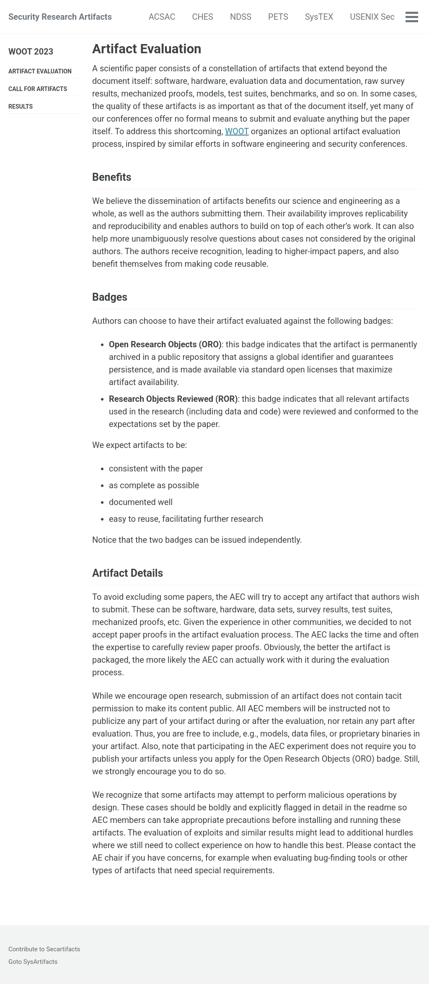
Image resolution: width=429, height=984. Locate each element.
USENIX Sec (372, 17)
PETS (278, 17)
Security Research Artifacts (60, 17)
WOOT (237, 131)
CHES (202, 17)
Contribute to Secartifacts (44, 949)
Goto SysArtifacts (32, 962)
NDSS (240, 17)
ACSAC (162, 17)
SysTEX (319, 17)
